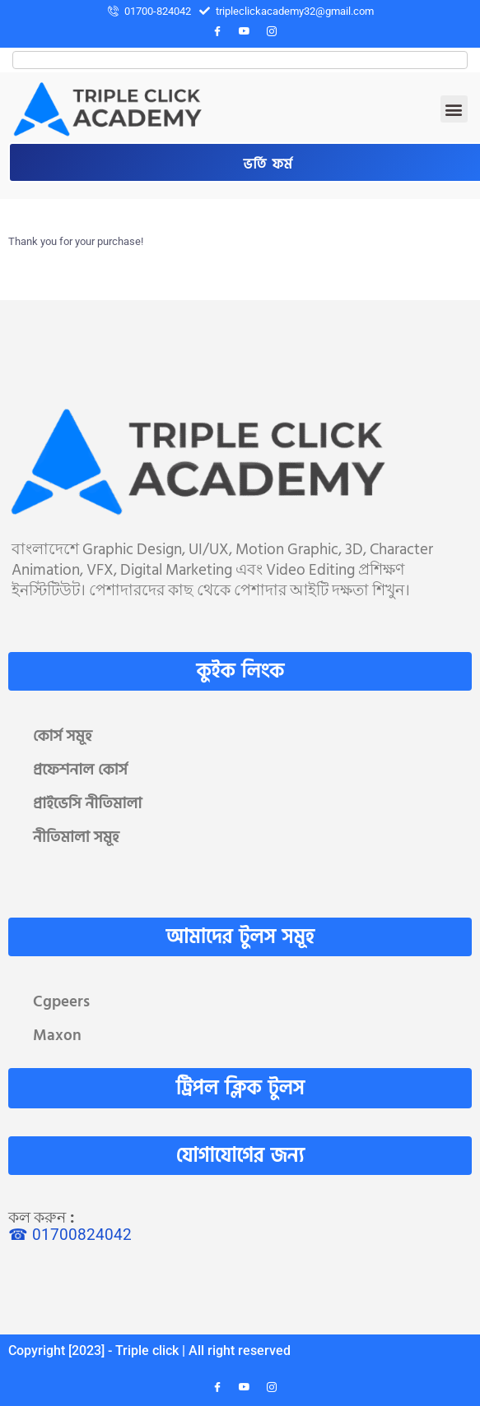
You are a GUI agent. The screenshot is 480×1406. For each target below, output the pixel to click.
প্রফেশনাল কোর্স (80, 770)
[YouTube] (244, 32)
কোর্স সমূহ (62, 736)
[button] (454, 109)
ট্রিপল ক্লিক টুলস (240, 1088)
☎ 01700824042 (70, 1234)
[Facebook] (217, 32)
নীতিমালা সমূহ (76, 837)
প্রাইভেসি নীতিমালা (87, 803)
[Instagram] (271, 32)
